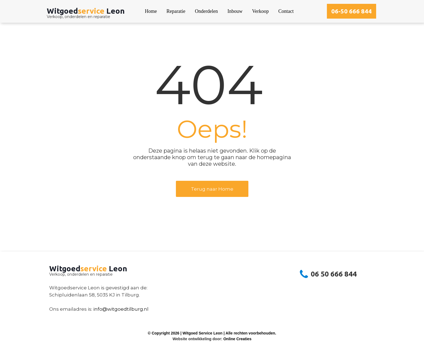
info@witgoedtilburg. (118, 309)
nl (146, 309)
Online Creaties (237, 339)
